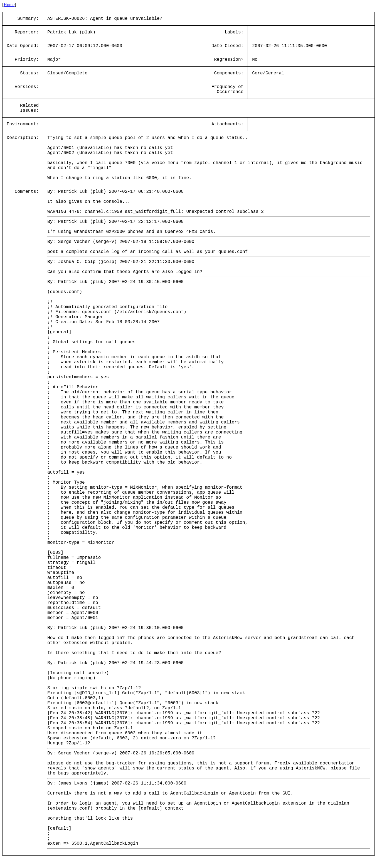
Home (9, 4)
